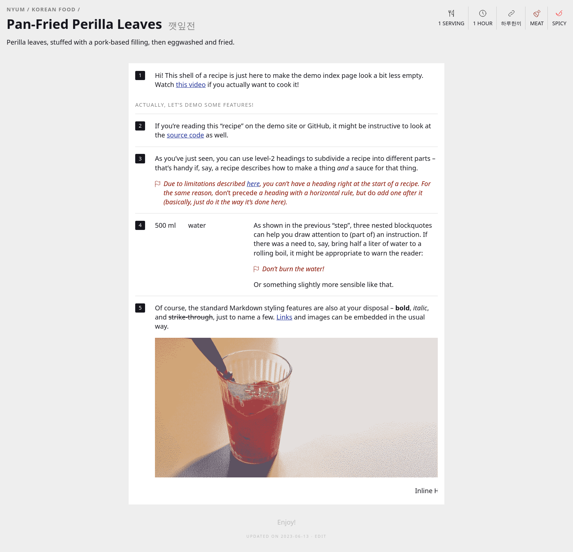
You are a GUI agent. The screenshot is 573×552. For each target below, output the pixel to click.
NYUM (16, 9)
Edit (320, 536)
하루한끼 (511, 18)
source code (185, 135)
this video (190, 84)
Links (284, 317)
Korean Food (54, 9)
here (253, 183)
